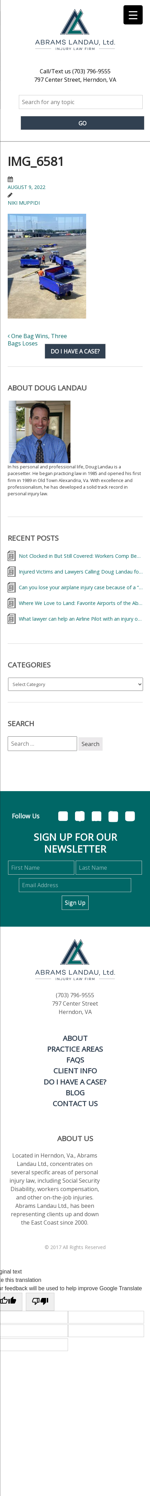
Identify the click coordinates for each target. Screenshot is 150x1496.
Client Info (75, 1070)
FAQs (75, 1060)
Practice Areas (75, 1049)
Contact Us (75, 1103)
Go (82, 123)
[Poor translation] (40, 1302)
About (75, 1038)
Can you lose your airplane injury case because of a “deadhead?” (81, 587)
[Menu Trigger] (133, 14)
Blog (75, 1092)
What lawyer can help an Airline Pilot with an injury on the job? (81, 618)
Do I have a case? (75, 351)
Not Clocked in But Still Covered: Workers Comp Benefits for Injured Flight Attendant (81, 556)
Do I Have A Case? (75, 1082)
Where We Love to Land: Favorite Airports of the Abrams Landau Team (81, 603)
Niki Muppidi (24, 202)
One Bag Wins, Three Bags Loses (37, 339)
